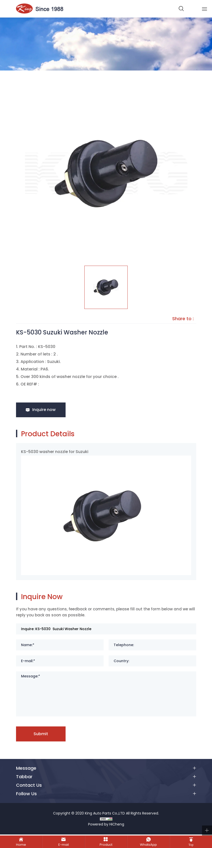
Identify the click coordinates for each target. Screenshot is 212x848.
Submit (42, 734)
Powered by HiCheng (106, 825)
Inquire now (45, 410)
